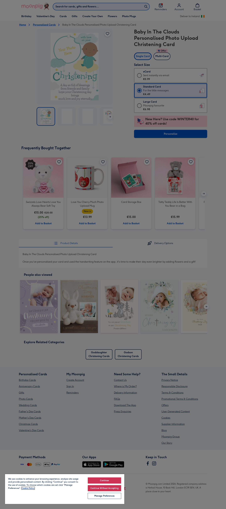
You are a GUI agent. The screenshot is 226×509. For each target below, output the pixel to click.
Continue (104, 480)
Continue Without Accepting (104, 488)
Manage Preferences (104, 496)
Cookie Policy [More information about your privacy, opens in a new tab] (28, 488)
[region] (64, 489)
